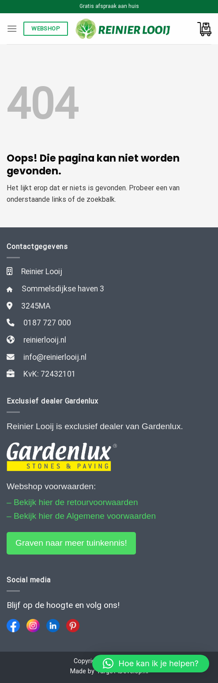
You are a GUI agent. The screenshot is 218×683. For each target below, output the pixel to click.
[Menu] (12, 28)
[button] (150, 663)
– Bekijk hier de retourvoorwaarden (72, 502)
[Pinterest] (72, 625)
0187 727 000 (47, 322)
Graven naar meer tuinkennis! (71, 542)
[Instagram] (33, 625)
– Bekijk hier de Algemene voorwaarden (81, 516)
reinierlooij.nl (44, 340)
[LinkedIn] (53, 625)
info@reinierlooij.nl (54, 357)
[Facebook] (13, 625)
